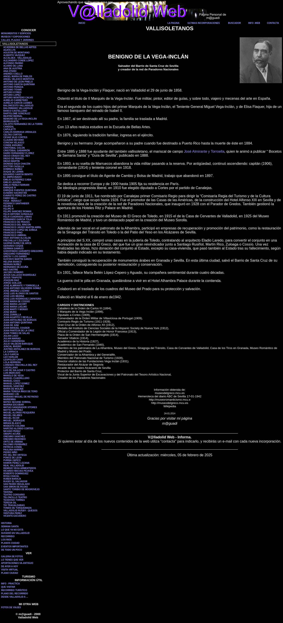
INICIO (81, 23)
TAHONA (8, 492)
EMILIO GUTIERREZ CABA (17, 179)
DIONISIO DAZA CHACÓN (16, 164)
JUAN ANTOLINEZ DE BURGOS (19, 320)
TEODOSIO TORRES (14, 500)
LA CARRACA (10, 352)
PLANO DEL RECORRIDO (14, 593)
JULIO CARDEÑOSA (14, 341)
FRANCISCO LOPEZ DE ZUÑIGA (20, 230)
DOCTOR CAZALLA (13, 166)
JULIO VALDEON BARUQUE (18, 344)
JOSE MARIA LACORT (15, 304)
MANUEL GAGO (11, 381)
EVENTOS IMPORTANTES (14, 546)
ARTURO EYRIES (12, 92)
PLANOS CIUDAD (10, 543)
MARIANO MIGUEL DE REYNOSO (20, 397)
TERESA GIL (10, 502)
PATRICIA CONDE (12, 447)
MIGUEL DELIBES (12, 415)
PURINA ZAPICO (12, 460)
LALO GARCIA (11, 354)
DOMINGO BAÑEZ (12, 169)
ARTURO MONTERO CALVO (18, 97)
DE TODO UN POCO (11, 550)
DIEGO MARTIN (11, 161)
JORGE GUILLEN (12, 283)
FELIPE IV (8, 209)
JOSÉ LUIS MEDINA (13, 296)
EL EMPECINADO (12, 177)
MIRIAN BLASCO (12, 423)
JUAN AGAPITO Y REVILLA (17, 317)
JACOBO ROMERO (13, 272)
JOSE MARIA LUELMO (15, 307)
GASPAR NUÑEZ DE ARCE (17, 243)
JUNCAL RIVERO (12, 346)
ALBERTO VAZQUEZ (14, 55)
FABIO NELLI (10, 198)
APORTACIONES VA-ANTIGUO (17, 563)
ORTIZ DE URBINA (13, 442)
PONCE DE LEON (12, 457)
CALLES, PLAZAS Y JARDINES (17, 40)
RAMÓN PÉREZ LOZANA (16, 463)
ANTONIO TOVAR (12, 89)
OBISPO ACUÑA (11, 434)
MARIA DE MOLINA (13, 389)
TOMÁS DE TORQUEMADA (17, 508)
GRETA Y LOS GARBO (15, 256)
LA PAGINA (174, 23)
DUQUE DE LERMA (13, 172)
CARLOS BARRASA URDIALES (19, 132)
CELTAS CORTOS (12, 134)
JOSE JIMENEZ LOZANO (16, 291)
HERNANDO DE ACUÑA (15, 267)
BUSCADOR (234, 23)
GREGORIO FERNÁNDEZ (16, 254)
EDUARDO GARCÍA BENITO (18, 174)
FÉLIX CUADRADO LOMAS (17, 217)
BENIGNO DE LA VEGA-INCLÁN (20, 119)
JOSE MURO (10, 312)
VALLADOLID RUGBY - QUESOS (20, 510)
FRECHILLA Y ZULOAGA (16, 240)
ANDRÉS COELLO (13, 74)
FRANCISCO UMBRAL (15, 235)
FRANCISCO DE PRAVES (16, 222)
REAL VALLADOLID (13, 465)
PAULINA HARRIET (13, 449)
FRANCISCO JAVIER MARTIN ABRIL (22, 227)
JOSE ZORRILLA (12, 314)
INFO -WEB (254, 23)
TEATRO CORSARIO (14, 495)
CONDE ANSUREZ (13, 145)
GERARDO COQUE (13, 246)
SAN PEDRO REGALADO (16, 484)
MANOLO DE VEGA (13, 375)
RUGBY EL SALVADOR (15, 481)
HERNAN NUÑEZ (12, 264)
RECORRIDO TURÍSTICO (14, 590)
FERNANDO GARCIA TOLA (17, 219)
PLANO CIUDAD (9, 573)
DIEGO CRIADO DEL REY (16, 156)
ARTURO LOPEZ (12, 95)
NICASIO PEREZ (12, 431)
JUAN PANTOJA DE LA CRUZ (18, 330)
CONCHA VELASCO (13, 142)
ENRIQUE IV (9, 187)
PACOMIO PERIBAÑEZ (15, 444)
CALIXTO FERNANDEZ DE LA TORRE (23, 124)
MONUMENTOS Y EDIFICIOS (16, 33)
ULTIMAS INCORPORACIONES (203, 23)
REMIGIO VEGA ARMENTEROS (19, 468)
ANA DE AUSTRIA (12, 68)
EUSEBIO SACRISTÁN (15, 193)
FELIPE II (8, 206)
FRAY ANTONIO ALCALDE (17, 238)
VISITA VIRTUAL (9, 570)
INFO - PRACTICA (10, 583)
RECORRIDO (8, 536)
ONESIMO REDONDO (14, 439)
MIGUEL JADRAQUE (14, 420)
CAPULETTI (9, 129)
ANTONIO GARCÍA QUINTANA (19, 84)
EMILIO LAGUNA (12, 182)
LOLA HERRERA (12, 362)
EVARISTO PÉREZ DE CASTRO (19, 195)
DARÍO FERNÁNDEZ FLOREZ (18, 153)
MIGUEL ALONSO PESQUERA (19, 412)
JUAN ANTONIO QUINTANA (17, 322)
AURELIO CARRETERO (15, 100)
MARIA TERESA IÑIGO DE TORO (20, 391)
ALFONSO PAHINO (13, 63)
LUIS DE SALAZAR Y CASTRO (19, 370)
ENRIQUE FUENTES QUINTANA (19, 190)
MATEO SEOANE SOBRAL (17, 402)
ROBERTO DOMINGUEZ (16, 473)
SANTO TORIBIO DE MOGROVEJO (21, 489)
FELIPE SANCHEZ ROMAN (17, 211)
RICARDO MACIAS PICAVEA (18, 471)
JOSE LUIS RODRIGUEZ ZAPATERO (22, 299)
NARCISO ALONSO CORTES (18, 428)
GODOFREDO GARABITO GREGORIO (23, 251)
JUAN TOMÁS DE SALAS (16, 333)
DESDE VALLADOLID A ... (14, 597)
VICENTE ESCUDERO (14, 516)
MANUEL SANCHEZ (13, 386)
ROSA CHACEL (11, 476)
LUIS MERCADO (11, 373)
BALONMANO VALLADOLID (18, 108)
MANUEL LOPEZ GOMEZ (16, 383)
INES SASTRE (10, 269)
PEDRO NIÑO (10, 452)
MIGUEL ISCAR (11, 418)
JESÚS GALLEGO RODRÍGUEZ (19, 275)
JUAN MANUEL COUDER (16, 328)
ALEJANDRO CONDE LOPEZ (18, 60)
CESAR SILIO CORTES (15, 137)
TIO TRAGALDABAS (14, 505)
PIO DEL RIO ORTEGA (15, 455)
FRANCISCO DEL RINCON (17, 224)
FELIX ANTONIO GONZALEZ (18, 214)
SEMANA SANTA (10, 526)
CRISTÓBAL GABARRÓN (16, 150)
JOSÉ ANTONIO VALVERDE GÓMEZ (22, 288)
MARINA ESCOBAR (13, 404)
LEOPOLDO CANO (13, 359)
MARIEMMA (9, 399)
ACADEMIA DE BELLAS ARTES (19, 47)
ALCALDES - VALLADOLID (17, 58)
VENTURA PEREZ (12, 513)
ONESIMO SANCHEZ (14, 436)
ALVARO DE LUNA (13, 66)
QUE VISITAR (8, 587)
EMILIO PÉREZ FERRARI (16, 185)
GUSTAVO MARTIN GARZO (17, 259)
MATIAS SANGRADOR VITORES (20, 407)
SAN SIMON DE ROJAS (15, 487)
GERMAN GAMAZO (13, 248)
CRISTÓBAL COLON (14, 148)
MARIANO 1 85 (11, 394)
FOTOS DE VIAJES (11, 607)
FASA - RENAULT (12, 201)
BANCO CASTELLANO (15, 111)
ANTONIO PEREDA (13, 87)
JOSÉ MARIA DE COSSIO (16, 301)
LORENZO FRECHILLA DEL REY (20, 365)
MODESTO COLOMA (14, 426)
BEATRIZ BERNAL (13, 116)
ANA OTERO (10, 71)
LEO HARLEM (10, 357)
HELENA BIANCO (12, 262)
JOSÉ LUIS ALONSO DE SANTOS (20, 293)
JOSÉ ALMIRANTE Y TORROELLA (21, 285)
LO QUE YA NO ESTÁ (12, 530)
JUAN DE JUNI (11, 325)
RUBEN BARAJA (12, 479)
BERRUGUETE (11, 121)
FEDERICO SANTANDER (16, 203)
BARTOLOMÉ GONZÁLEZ (16, 113)
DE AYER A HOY (9, 566)
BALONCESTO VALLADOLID (18, 105)
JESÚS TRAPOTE (12, 277)
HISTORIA (6, 523)
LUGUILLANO (10, 367)
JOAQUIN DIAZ (11, 280)
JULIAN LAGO (10, 336)
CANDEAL (8, 127)
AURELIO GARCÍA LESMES (17, 103)
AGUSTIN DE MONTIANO (16, 52)
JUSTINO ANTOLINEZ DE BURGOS (21, 349)
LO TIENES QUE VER (12, 560)
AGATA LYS (9, 50)
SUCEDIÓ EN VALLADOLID (15, 533)
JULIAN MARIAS (12, 338)
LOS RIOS (6, 540)
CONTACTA (273, 23)
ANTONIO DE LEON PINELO (18, 82)
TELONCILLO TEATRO (15, 497)
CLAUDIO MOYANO (13, 140)
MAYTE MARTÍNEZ (13, 410)
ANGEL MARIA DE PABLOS (17, 76)
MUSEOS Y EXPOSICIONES (15, 37)
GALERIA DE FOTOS (12, 556)
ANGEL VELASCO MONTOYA (18, 79)
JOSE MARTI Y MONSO (15, 309)
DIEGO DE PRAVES (13, 158)
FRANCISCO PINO (13, 232)
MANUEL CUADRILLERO (16, 378)
